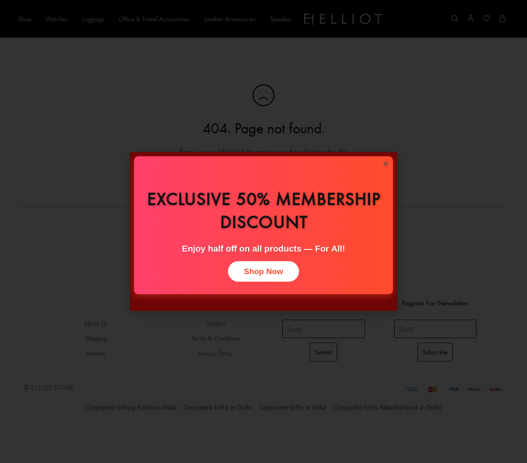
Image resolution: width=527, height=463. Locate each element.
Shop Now (263, 271)
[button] (386, 163)
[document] (263, 231)
